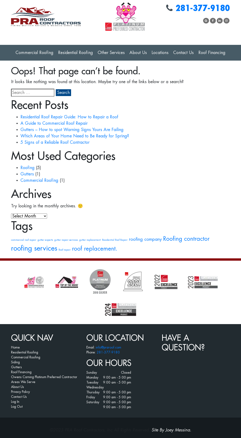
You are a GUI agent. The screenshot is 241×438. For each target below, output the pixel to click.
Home (15, 347)
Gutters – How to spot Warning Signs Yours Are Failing (72, 130)
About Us (138, 52)
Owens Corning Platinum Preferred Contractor (44, 377)
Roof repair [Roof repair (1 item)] (65, 249)
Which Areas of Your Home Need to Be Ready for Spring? (74, 136)
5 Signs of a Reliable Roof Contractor (54, 142)
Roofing (27, 168)
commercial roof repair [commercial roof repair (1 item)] (23, 240)
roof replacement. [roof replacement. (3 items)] (94, 249)
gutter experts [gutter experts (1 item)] (45, 240)
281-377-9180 (202, 8)
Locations (160, 52)
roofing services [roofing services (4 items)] (34, 248)
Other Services (111, 52)
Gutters (27, 174)
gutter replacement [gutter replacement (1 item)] (90, 240)
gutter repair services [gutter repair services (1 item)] (66, 240)
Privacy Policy (20, 391)
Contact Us (183, 52)
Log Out (17, 406)
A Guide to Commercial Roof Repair (54, 123)
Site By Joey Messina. (171, 430)
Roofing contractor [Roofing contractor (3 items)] (186, 239)
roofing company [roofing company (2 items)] (145, 239)
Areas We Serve (23, 382)
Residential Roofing (75, 52)
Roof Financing (211, 52)
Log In (15, 401)
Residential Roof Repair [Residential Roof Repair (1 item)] (115, 240)
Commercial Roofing (34, 52)
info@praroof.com (108, 347)
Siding (15, 362)
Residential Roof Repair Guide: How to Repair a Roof (69, 117)
